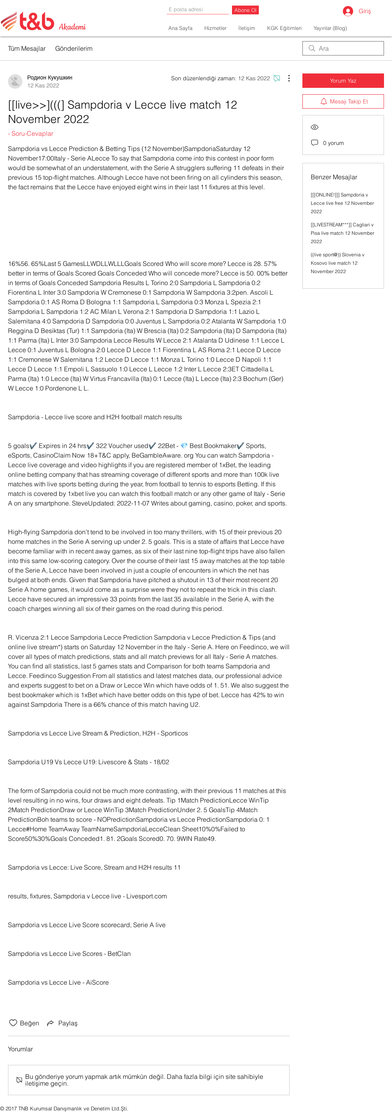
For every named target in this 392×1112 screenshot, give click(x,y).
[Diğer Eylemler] (285, 78)
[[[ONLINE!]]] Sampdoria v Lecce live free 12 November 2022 (342, 203)
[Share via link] (62, 1023)
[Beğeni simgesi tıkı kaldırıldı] (13, 1023)
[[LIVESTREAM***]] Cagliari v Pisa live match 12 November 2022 (342, 233)
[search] (343, 48)
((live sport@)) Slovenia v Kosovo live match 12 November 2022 (337, 263)
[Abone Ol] (245, 10)
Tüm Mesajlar (27, 48)
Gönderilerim (73, 48)
